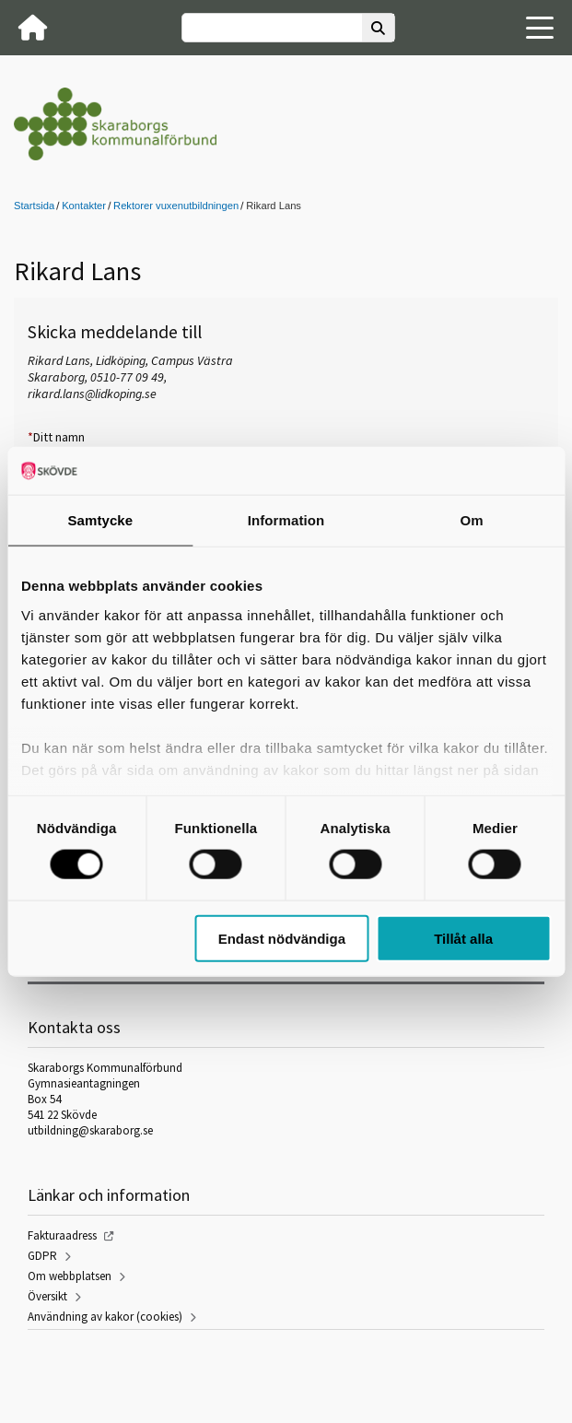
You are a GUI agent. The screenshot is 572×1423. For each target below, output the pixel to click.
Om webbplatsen (69, 1276)
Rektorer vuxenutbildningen (176, 205)
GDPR (42, 1256)
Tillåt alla (463, 938)
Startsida (34, 205)
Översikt (47, 1296)
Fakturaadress (62, 1235)
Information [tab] (286, 520)
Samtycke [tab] (100, 520)
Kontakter (84, 205)
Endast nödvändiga (281, 938)
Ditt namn (56, 437)
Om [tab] (472, 520)
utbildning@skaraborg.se (90, 1130)
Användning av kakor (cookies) (105, 1316)
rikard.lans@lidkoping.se (92, 393)
